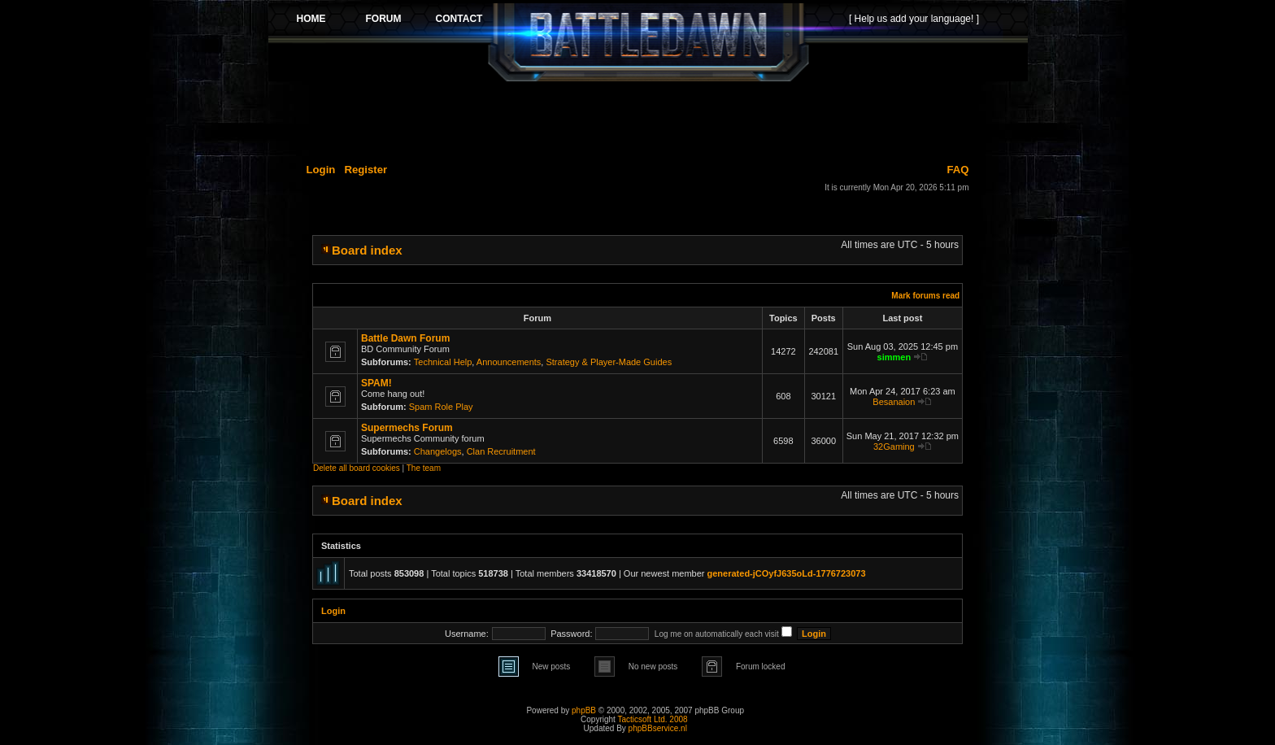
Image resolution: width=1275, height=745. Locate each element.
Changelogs (438, 451)
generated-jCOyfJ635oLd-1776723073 (786, 573)
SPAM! (376, 383)
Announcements (509, 362)
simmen (894, 357)
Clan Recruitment (501, 451)
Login (321, 169)
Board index (367, 250)
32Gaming (894, 446)
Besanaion (893, 402)
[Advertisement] (648, 119)
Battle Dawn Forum (405, 338)
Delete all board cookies (356, 468)
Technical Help (443, 362)
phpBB (584, 710)
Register (365, 169)
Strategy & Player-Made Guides (609, 362)
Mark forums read (925, 295)
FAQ (957, 169)
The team (424, 468)
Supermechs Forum (407, 427)
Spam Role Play (441, 407)
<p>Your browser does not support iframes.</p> (648, 42)
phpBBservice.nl (658, 728)
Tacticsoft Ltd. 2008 (652, 719)
